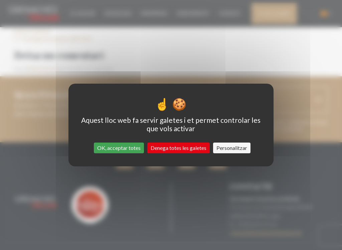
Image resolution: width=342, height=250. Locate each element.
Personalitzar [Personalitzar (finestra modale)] (231, 148)
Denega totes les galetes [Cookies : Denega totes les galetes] (178, 148)
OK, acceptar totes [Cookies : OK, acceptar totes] (119, 148)
